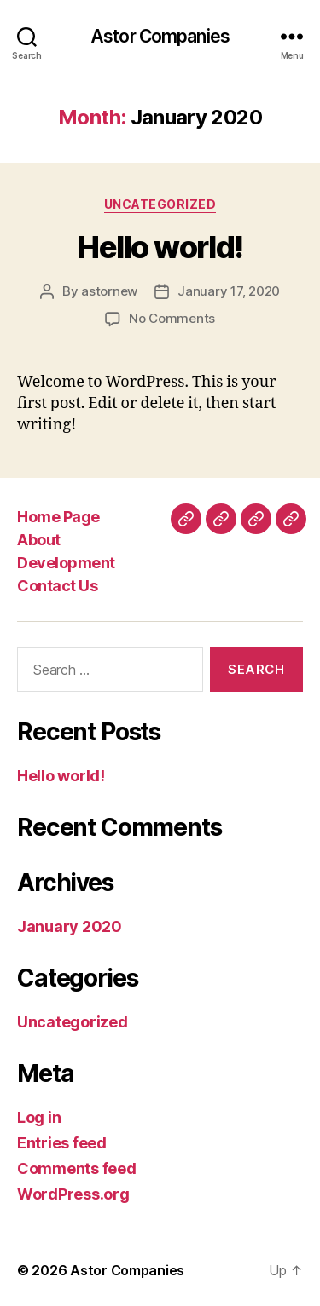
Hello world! (159, 247)
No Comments (172, 318)
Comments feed (77, 1168)
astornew (109, 291)
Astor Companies (160, 36)
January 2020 (69, 926)
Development (66, 563)
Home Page (58, 517)
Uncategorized (160, 204)
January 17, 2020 (228, 291)
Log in (39, 1117)
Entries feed (62, 1143)
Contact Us (57, 586)
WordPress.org (73, 1194)
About (39, 540)
